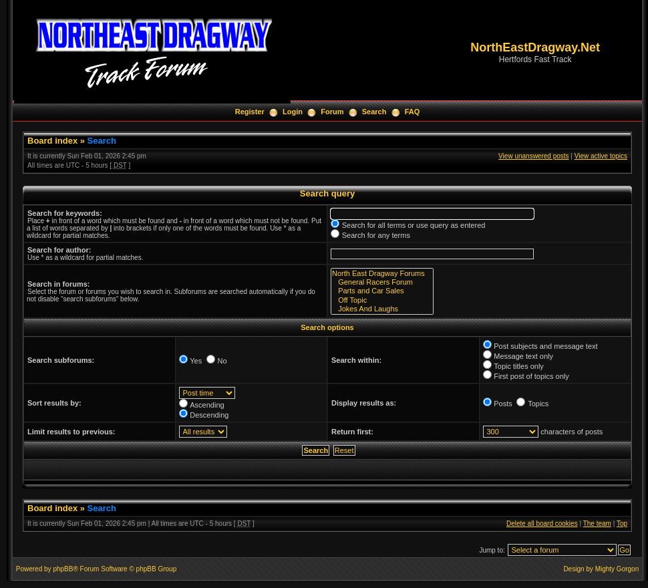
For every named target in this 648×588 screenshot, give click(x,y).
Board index (52, 141)
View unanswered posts (533, 156)
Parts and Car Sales (382, 291)
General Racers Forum (382, 282)
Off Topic (382, 300)
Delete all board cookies (542, 523)
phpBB (63, 569)
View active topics (601, 156)
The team (597, 523)
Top (622, 523)
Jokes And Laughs (382, 309)
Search (374, 112)
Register (250, 112)
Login (293, 112)
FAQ (412, 112)
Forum (332, 112)
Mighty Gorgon (617, 569)
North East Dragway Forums (382, 273)
